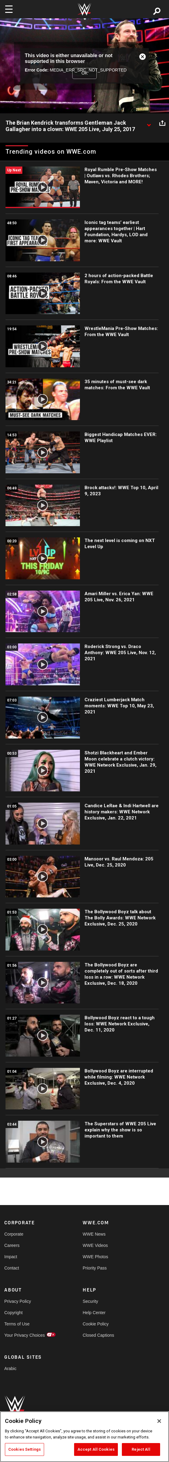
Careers (12, 1245)
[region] (84, 1436)
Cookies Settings (24, 1449)
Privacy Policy (17, 1301)
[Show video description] (149, 123)
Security (90, 1301)
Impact (10, 1256)
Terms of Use (16, 1323)
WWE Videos (95, 1245)
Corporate (13, 1234)
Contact (11, 1268)
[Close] (159, 1421)
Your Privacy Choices (23, 1335)
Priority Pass (95, 1268)
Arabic (10, 1368)
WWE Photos (95, 1256)
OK (84, 73)
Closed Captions (98, 1335)
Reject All (141, 1449)
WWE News (94, 1234)
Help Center (94, 1312)
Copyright (13, 1312)
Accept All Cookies (96, 1449)
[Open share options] (162, 123)
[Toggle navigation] (9, 9)
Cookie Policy (96, 1323)
